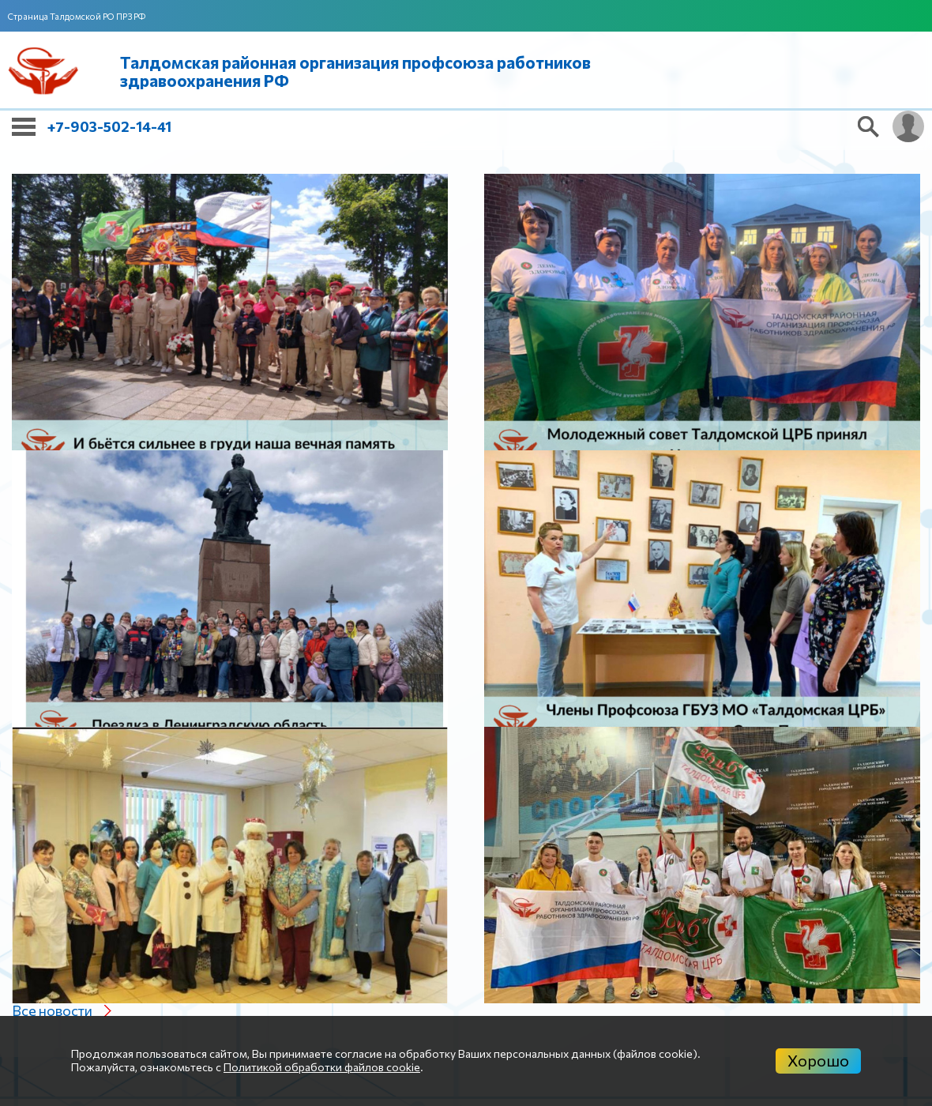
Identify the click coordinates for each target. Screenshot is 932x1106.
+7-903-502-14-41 (109, 126)
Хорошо (818, 1060)
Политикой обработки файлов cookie (322, 1067)
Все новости (52, 1010)
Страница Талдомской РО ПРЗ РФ (76, 16)
